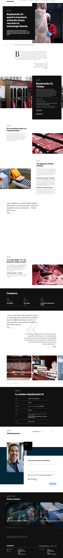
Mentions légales (49, 550)
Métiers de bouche (41, 63)
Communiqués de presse (21, 554)
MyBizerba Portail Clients (22, 551)
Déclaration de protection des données (46, 475)
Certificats (48, 553)
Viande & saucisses (44, 67)
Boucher (39, 67)
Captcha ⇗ (36, 480)
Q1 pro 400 (29, 402)
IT (54, 1)
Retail (46, 63)
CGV (48, 552)
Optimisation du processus (39, 64)
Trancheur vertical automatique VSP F (33, 398)
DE (53, 1)
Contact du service (21, 550)
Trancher (46, 64)
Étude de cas (35, 63)
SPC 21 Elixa (30, 410)
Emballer (46, 68)
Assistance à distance (31, 421)
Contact (19, 552)
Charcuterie (34, 67)
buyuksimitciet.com (39, 110)
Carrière (19, 553)
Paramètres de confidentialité (51, 554)
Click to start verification (34, 479)
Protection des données (50, 551)
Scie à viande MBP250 (40, 406)
